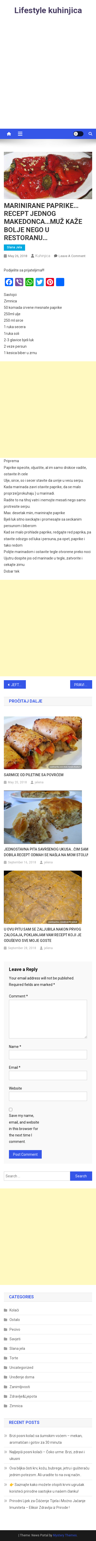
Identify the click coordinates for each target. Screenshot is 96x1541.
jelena (39, 782)
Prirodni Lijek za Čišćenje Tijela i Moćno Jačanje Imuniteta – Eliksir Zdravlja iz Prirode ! (47, 1504)
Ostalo (14, 1320)
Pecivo (14, 1329)
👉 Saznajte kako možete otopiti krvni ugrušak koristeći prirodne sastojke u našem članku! (46, 1488)
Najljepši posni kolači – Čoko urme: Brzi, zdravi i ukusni (47, 1455)
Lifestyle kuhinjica (48, 10)
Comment (18, 996)
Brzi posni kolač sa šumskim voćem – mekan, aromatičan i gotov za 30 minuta (45, 1439)
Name (15, 1047)
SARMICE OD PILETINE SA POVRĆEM (33, 775)
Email (14, 1067)
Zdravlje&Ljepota (23, 1396)
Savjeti (14, 1339)
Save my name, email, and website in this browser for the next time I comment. (24, 1129)
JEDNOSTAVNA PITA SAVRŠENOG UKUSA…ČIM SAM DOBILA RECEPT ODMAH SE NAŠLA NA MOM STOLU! (46, 852)
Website (15, 1088)
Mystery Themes (65, 1535)
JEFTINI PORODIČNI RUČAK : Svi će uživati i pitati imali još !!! (18, 685)
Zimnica (16, 1406)
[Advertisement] (48, 78)
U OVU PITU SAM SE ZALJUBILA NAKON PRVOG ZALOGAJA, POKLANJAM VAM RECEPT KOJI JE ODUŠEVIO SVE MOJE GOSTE (42, 935)
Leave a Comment (72, 256)
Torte (13, 1358)
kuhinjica (42, 256)
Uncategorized (21, 1367)
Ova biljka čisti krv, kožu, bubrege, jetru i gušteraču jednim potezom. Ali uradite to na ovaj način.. (49, 1471)
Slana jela (14, 247)
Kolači (14, 1310)
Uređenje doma (21, 1377)
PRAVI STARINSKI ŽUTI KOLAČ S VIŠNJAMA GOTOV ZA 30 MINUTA (83, 685)
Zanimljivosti (19, 1387)
